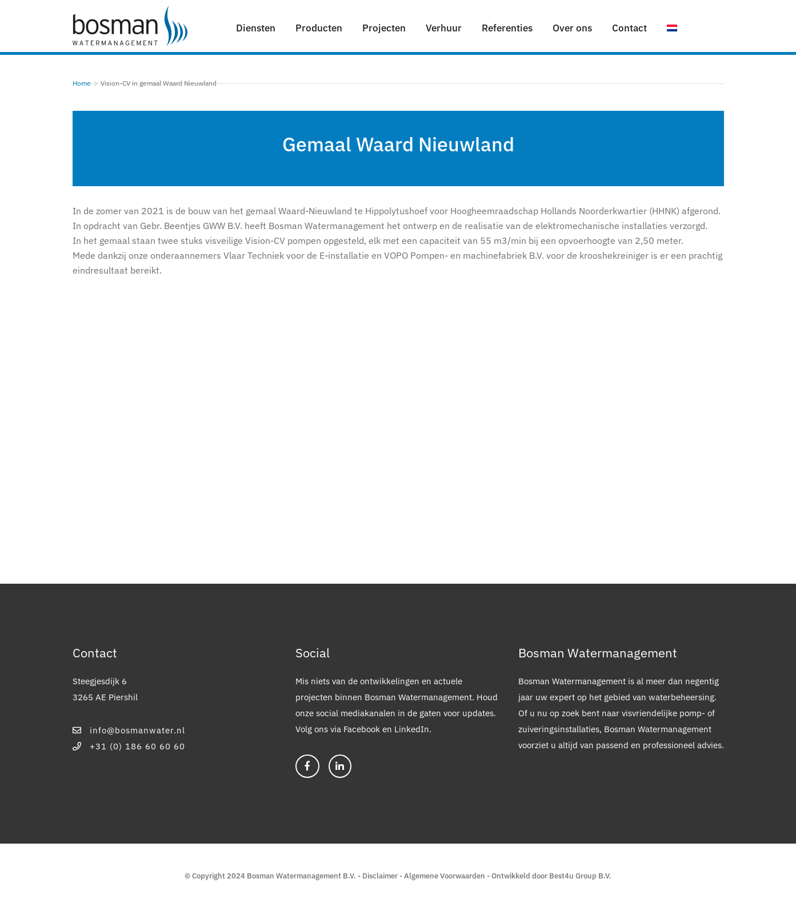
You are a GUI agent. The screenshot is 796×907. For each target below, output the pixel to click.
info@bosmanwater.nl (129, 730)
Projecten (384, 28)
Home (82, 83)
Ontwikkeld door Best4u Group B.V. (551, 876)
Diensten (255, 28)
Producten (318, 28)
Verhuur (444, 28)
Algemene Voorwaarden (444, 876)
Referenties (507, 28)
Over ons (572, 28)
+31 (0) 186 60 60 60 (129, 746)
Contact (629, 28)
